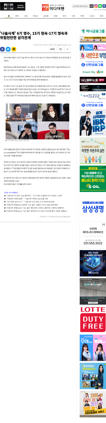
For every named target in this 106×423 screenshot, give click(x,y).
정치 (64, 16)
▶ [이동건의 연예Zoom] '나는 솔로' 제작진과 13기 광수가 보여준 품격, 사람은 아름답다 (35, 211)
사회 (73, 16)
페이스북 (2, 49)
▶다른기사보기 (25, 184)
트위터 (8, 49)
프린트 (52, 49)
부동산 (35, 16)
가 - (68, 49)
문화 (101, 16)
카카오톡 (13, 49)
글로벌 (46, 16)
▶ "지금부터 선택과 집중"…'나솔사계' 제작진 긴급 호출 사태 (26, 198)
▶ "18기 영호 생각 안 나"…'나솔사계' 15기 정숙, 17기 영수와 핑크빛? (29, 201)
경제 (17, 16)
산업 (25, 16)
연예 (82, 16)
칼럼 (55, 16)
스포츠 (92, 16)
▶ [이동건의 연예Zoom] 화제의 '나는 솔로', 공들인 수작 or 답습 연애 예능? (31, 204)
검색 (91, 6)
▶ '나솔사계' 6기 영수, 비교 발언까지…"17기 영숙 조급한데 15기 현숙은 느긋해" (33, 195)
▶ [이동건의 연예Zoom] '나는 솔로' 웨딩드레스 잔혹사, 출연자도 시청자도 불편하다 (34, 208)
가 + (60, 49)
